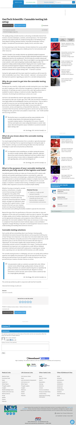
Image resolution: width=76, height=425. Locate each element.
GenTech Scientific (7, 292)
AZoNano (59, 378)
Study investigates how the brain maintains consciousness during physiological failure (67, 63)
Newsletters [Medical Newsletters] (42, 382)
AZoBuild (59, 391)
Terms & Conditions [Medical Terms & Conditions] (44, 389)
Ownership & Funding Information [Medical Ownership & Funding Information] (44, 396)
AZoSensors (60, 386)
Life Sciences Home (30, 2)
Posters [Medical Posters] (4, 399)
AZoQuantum (60, 389)
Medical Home (18, 2)
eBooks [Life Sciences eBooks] (23, 391)
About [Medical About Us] (40, 376)
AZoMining (59, 388)
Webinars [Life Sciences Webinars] (23, 389)
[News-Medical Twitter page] (11, 414)
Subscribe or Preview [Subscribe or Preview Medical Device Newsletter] (62, 198)
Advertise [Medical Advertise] (41, 386)
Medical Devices (6, 393)
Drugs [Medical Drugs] (3, 395)
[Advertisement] (25, 318)
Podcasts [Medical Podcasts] (4, 401)
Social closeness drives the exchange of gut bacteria (67, 80)
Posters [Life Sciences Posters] (23, 393)
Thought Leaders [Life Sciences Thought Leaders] (25, 386)
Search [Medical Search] (41, 380)
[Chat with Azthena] (72, 422)
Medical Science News (12, 306)
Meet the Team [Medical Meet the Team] (43, 378)
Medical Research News (26, 306)
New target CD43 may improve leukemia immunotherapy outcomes (68, 176)
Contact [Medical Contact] (41, 388)
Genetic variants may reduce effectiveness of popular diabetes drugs (67, 141)
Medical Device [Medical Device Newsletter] (61, 197)
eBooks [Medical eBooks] (4, 397)
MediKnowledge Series (7, 389)
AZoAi (58, 395)
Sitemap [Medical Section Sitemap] (41, 384)
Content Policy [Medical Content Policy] (42, 393)
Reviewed (45, 25)
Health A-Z (4, 382)
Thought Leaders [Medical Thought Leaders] (6, 386)
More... (71, 6)
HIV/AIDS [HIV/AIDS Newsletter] (60, 204)
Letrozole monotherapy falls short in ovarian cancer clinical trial (67, 150)
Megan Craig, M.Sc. (13, 32)
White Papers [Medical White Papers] (5, 384)
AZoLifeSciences (61, 393)
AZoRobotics (60, 384)
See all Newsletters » (56, 211)
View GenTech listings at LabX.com (11, 286)
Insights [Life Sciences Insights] (23, 388)
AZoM (58, 376)
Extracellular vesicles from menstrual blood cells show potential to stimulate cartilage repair (67, 54)
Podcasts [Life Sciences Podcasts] (23, 395)
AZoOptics (59, 382)
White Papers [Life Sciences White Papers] (24, 384)
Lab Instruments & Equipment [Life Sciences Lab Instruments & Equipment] (28, 380)
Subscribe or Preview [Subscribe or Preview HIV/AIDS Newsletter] (62, 205)
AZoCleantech (60, 380)
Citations (6, 326)
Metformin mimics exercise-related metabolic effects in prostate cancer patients (67, 72)
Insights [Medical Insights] (4, 388)
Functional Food (6, 378)
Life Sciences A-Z (25, 382)
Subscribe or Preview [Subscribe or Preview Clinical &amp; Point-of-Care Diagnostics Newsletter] (62, 193)
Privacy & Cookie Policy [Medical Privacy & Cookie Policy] (44, 391)
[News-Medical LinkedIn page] (14, 414)
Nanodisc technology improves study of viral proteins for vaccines (67, 159)
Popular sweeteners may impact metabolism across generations (67, 45)
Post (3, 353)
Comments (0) (5, 309)
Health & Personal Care (8, 391)
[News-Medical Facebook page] (7, 414)
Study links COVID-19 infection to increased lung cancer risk (66, 168)
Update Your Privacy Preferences (64, 413)
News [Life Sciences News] (22, 378)
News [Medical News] (3, 380)
